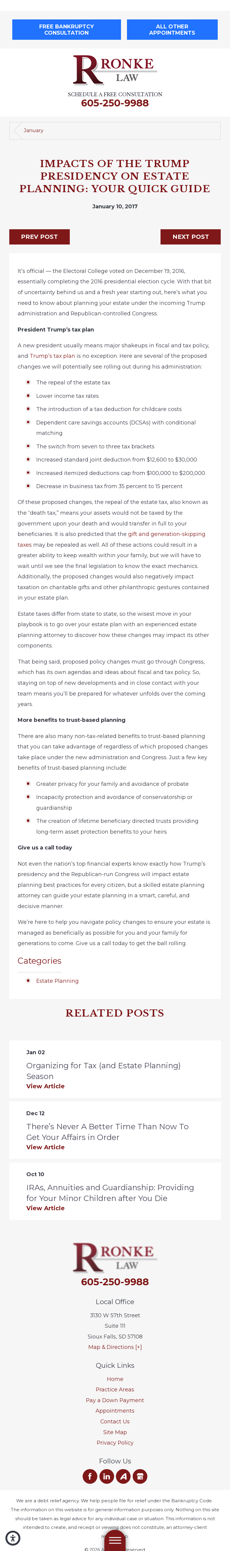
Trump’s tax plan (52, 356)
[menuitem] (115, 1379)
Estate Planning (57, 981)
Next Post (190, 236)
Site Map (115, 1432)
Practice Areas (115, 1389)
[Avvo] (123, 1476)
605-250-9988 (115, 103)
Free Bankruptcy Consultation (66, 29)
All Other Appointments (172, 29)
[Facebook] (90, 1476)
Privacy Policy (115, 1443)
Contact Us (115, 1421)
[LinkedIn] (106, 1476)
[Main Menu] (114, 1540)
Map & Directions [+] (115, 1347)
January (33, 130)
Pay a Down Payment (115, 1400)
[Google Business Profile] (140, 1476)
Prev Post (39, 236)
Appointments (115, 1411)
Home (115, 1379)
